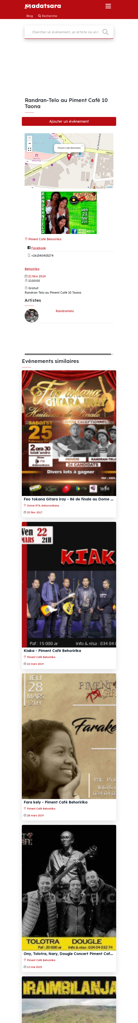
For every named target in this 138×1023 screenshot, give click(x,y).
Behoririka (32, 269)
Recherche (47, 16)
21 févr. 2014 (37, 276)
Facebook (38, 248)
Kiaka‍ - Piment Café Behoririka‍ (52, 650)
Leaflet (109, 187)
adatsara (42, 5)
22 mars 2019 (35, 664)
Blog (30, 16)
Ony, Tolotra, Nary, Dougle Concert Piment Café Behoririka (78, 953)
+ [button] (29, 138)
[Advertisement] (69, 69)
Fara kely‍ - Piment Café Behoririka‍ (55, 802)
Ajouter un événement (69, 121)
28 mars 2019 (35, 815)
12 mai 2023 (34, 967)
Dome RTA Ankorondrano (41, 505)
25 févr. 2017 (34, 512)
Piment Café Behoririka (43, 239)
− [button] (29, 144)
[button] (29, 149)
